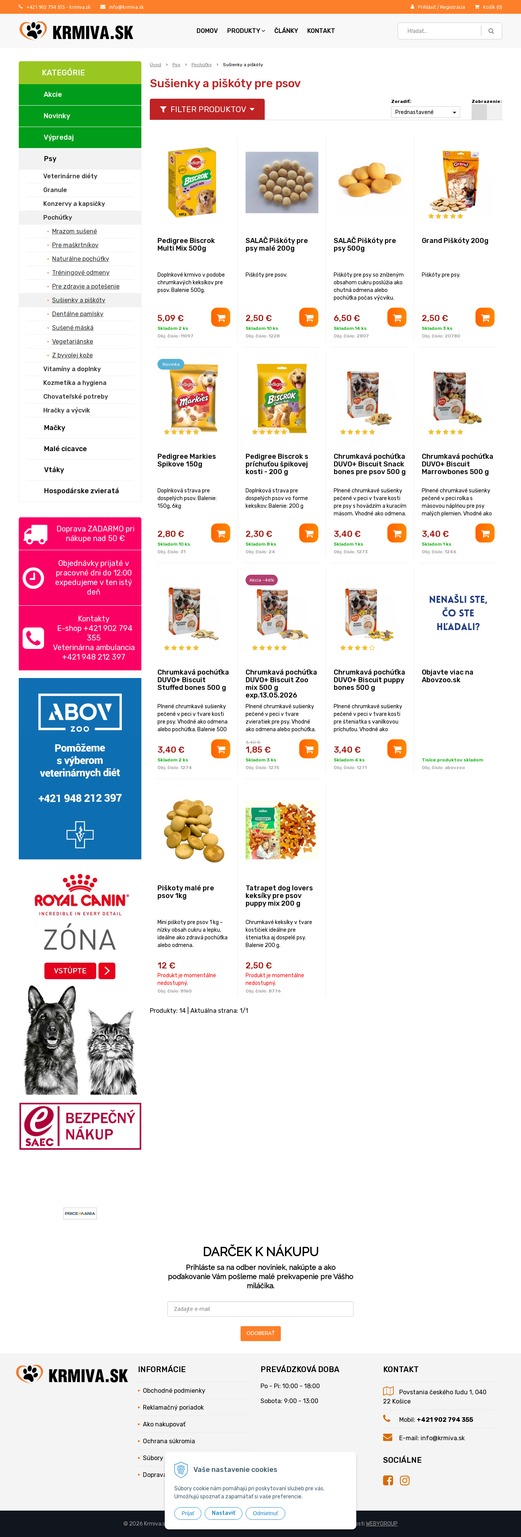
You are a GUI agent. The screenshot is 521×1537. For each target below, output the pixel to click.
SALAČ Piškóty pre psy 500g (365, 244)
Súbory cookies (164, 1458)
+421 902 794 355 (45, 7)
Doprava (155, 1474)
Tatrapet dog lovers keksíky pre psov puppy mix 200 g (279, 896)
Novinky (57, 116)
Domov (207, 30)
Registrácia (452, 7)
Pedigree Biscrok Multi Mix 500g (186, 244)
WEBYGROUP (382, 1524)
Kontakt (321, 30)
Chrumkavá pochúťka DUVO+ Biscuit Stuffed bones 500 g (193, 680)
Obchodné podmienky (174, 1390)
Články (286, 30)
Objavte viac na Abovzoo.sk (447, 676)
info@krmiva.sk (126, 7)
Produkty (246, 30)
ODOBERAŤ (261, 1333)
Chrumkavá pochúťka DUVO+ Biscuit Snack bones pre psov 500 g (370, 464)
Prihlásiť (427, 7)
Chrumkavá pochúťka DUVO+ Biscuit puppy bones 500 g (369, 680)
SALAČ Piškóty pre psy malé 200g (277, 244)
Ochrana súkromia (169, 1441)
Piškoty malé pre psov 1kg (185, 892)
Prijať (188, 1513)
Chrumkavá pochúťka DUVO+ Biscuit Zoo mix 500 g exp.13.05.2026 (281, 683)
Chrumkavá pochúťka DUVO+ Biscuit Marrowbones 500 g (457, 464)
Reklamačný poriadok (173, 1407)
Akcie (53, 94)
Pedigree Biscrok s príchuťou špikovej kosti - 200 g (277, 464)
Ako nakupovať (164, 1424)
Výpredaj (59, 137)
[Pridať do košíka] (220, 317)
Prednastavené (414, 112)
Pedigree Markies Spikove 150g (186, 460)
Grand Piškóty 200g (455, 240)
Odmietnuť (265, 1513)
